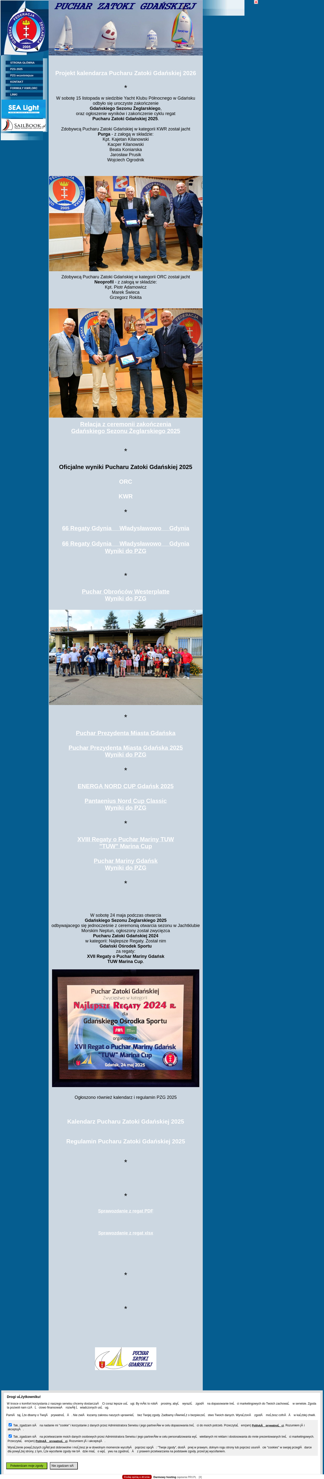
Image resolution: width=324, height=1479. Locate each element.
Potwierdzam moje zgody (26, 1465)
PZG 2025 (14, 69)
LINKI (11, 94)
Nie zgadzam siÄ (64, 1465)
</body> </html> (162, 24)
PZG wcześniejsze (19, 75)
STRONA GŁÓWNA (20, 62)
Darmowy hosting (164, 1477)
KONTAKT (14, 81)
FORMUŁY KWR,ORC (21, 88)
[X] (200, 1477)
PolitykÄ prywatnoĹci (268, 1425)
